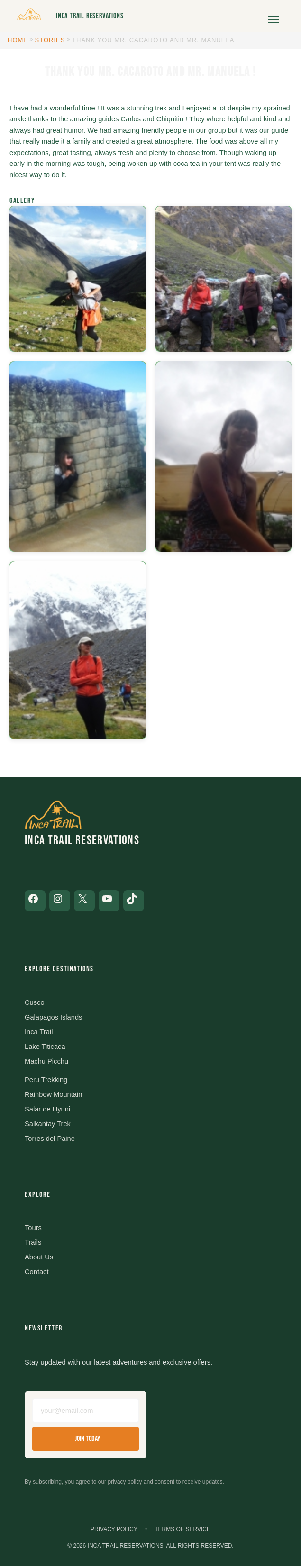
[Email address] (85, 1411)
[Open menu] (273, 16)
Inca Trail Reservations (90, 15)
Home (18, 40)
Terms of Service (182, 1530)
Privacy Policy (114, 1530)
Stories (50, 40)
